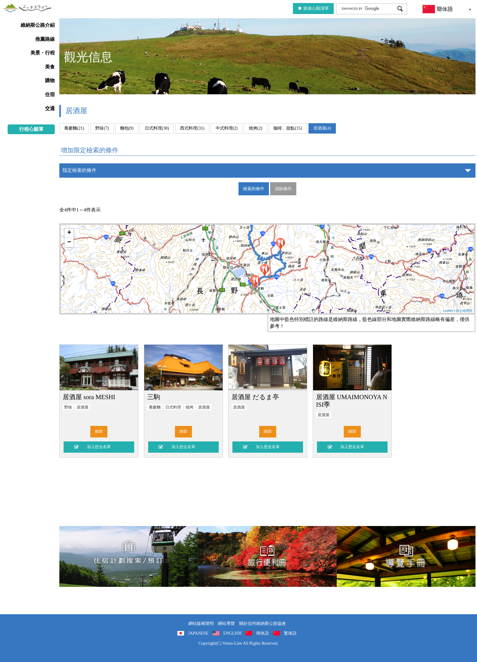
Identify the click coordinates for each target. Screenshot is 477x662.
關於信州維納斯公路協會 (262, 623)
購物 (50, 80)
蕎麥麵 (155, 407)
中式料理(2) (227, 128)
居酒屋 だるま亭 (255, 396)
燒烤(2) (255, 128)
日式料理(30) (157, 128)
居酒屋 (83, 407)
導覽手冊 (406, 556)
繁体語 (290, 633)
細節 (99, 431)
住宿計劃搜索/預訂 (128, 556)
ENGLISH (232, 633)
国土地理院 (464, 310)
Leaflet (448, 310)
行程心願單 (31, 129)
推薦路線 (45, 39)
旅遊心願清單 (313, 8)
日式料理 (173, 407)
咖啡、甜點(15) (287, 128)
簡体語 (262, 633)
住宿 (50, 94)
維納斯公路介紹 (38, 25)
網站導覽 (226, 623)
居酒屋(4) (322, 128)
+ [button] (69, 233)
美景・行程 (42, 52)
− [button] (69, 242)
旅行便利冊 (267, 556)
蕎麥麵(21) (74, 128)
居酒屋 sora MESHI (89, 396)
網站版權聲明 (201, 623)
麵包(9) (127, 128)
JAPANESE (198, 633)
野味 (68, 407)
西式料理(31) (192, 128)
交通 (50, 108)
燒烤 (189, 407)
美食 (50, 66)
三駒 (153, 396)
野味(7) (102, 128)
